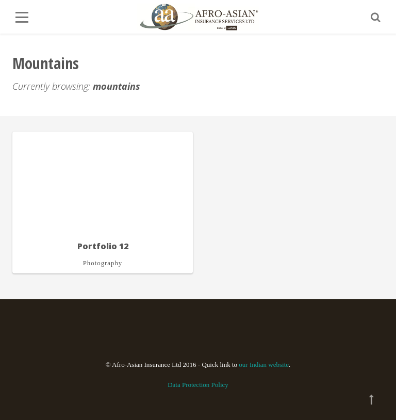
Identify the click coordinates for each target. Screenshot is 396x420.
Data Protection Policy (198, 385)
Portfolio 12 (102, 246)
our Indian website (264, 364)
